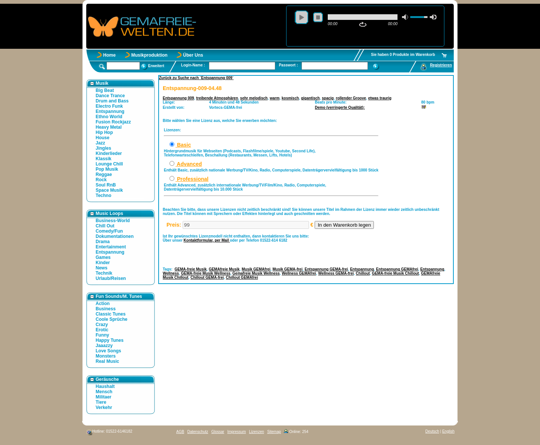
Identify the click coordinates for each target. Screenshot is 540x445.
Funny (102, 335)
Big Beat (105, 90)
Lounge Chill (109, 164)
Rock (101, 179)
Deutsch (432, 431)
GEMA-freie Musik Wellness (206, 273)
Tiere (101, 402)
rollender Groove (351, 98)
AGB (180, 432)
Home (109, 55)
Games (103, 257)
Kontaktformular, (199, 240)
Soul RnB (106, 185)
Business (106, 308)
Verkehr (104, 407)
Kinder (103, 262)
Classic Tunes (111, 314)
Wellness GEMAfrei (299, 273)
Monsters (106, 356)
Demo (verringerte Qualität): (340, 107)
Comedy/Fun (109, 231)
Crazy (102, 324)
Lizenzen (256, 432)
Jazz (100, 143)
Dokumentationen (115, 236)
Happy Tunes (109, 340)
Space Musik (109, 190)
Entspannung (110, 111)
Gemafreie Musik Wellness (256, 273)
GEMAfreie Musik (224, 269)
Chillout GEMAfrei (242, 277)
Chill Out (105, 226)
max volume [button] (433, 17)
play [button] (301, 17)
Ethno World (109, 116)
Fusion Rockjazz (113, 122)
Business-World (113, 220)
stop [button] (318, 17)
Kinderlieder (109, 153)
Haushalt (105, 386)
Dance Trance (110, 95)
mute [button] (405, 17)
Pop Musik (107, 169)
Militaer (103, 397)
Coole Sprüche (112, 319)
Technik (104, 273)
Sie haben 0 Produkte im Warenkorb (403, 55)
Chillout (363, 273)
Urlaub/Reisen (111, 278)
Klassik (103, 158)
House (103, 137)
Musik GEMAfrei (256, 269)
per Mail (222, 240)
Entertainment (111, 247)
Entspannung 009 (178, 98)
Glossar (217, 432)
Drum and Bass (112, 101)
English (448, 431)
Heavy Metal (109, 127)
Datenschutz (197, 432)
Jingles (103, 148)
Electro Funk (109, 106)
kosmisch (290, 98)
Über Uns (193, 55)
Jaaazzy (104, 345)
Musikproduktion (149, 55)
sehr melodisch (253, 98)
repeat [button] (363, 24)
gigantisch (310, 98)
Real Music (107, 361)
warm (274, 98)
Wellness (171, 273)
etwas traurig (380, 98)
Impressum (236, 432)
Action (103, 303)
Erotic (102, 329)
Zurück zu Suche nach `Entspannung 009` (196, 78)
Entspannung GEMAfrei (397, 269)
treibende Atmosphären (217, 98)
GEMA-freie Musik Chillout (395, 273)
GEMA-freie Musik (191, 269)
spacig (328, 98)
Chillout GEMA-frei (207, 277)
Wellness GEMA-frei (336, 273)
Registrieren (441, 65)
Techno (103, 195)
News (101, 268)
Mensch (104, 391)
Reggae (104, 174)
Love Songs (108, 350)
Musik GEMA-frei (288, 269)
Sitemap (274, 432)
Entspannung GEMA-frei (326, 269)
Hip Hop (104, 132)
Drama (103, 241)
